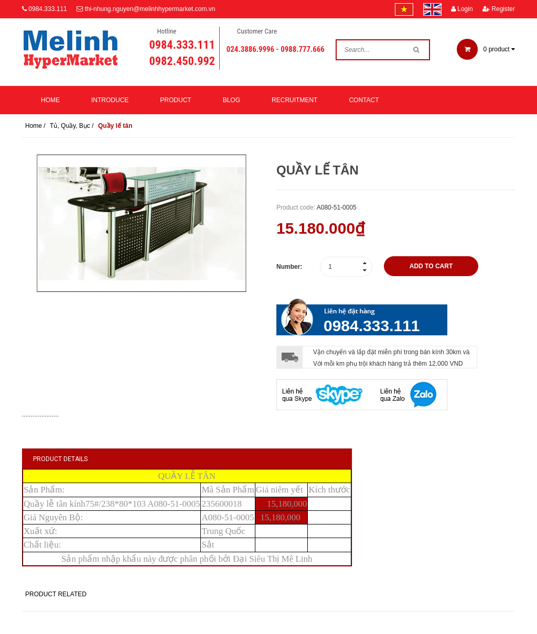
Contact (364, 100)
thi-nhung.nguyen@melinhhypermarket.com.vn (149, 9)
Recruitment (294, 100)
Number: (289, 266)
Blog (231, 100)
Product (175, 100)
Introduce (109, 100)
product (486, 49)
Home (50, 100)
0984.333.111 (47, 9)
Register (498, 9)
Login (462, 9)
